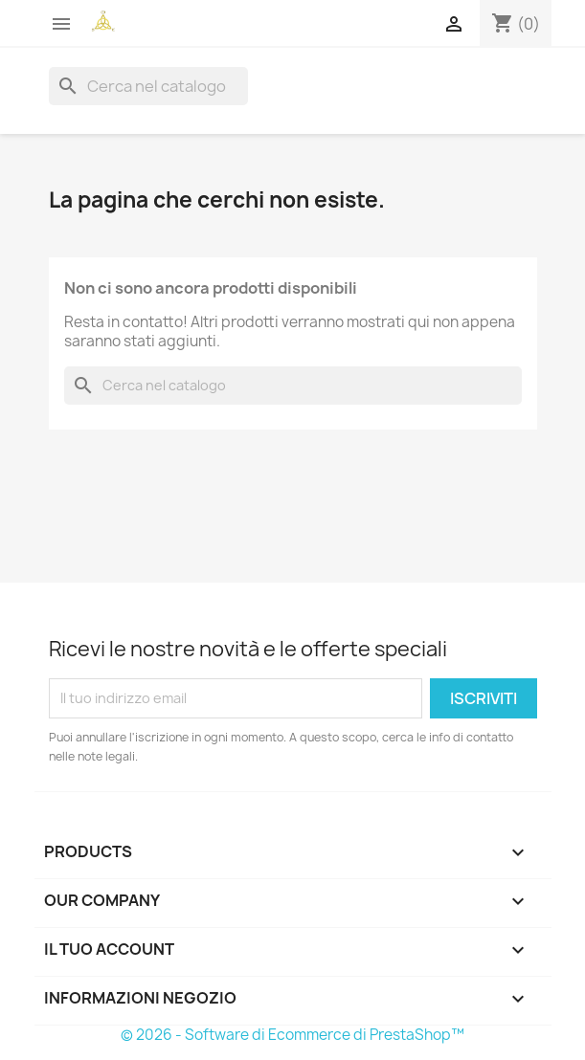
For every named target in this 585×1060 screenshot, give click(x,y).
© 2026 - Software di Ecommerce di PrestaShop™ (292, 1035)
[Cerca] (148, 86)
